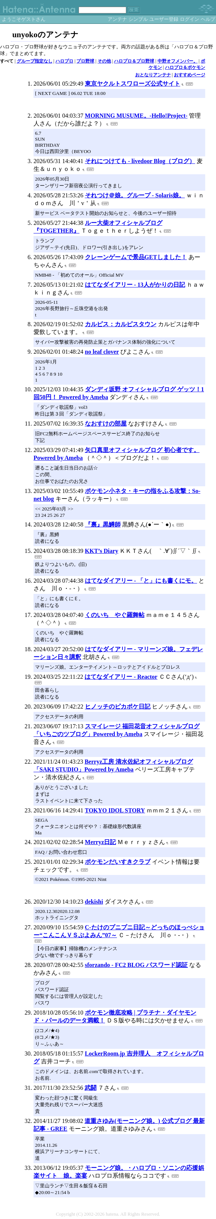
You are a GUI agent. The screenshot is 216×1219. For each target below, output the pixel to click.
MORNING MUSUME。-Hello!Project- (136, 115)
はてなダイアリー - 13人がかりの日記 (135, 284)
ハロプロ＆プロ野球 (134, 61)
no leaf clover (102, 351)
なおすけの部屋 (106, 423)
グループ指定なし (35, 61)
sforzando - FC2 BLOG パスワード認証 (136, 965)
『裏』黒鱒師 (103, 524)
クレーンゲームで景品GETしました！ (136, 257)
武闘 (90, 1088)
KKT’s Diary (101, 551)
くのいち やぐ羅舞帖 (114, 615)
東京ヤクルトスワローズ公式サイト (132, 83)
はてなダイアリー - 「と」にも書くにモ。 (141, 580)
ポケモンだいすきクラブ (117, 862)
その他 (104, 61)
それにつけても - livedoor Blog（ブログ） (140, 161)
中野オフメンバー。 (178, 61)
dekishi (94, 901)
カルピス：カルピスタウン (120, 324)
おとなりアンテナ (153, 74)
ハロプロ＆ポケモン (185, 67)
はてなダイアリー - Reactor (121, 677)
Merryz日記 (100, 842)
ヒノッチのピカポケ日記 (117, 706)
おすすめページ (189, 74)
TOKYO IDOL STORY (115, 810)
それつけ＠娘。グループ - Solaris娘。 (135, 195)
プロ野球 (85, 61)
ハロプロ (64, 61)
